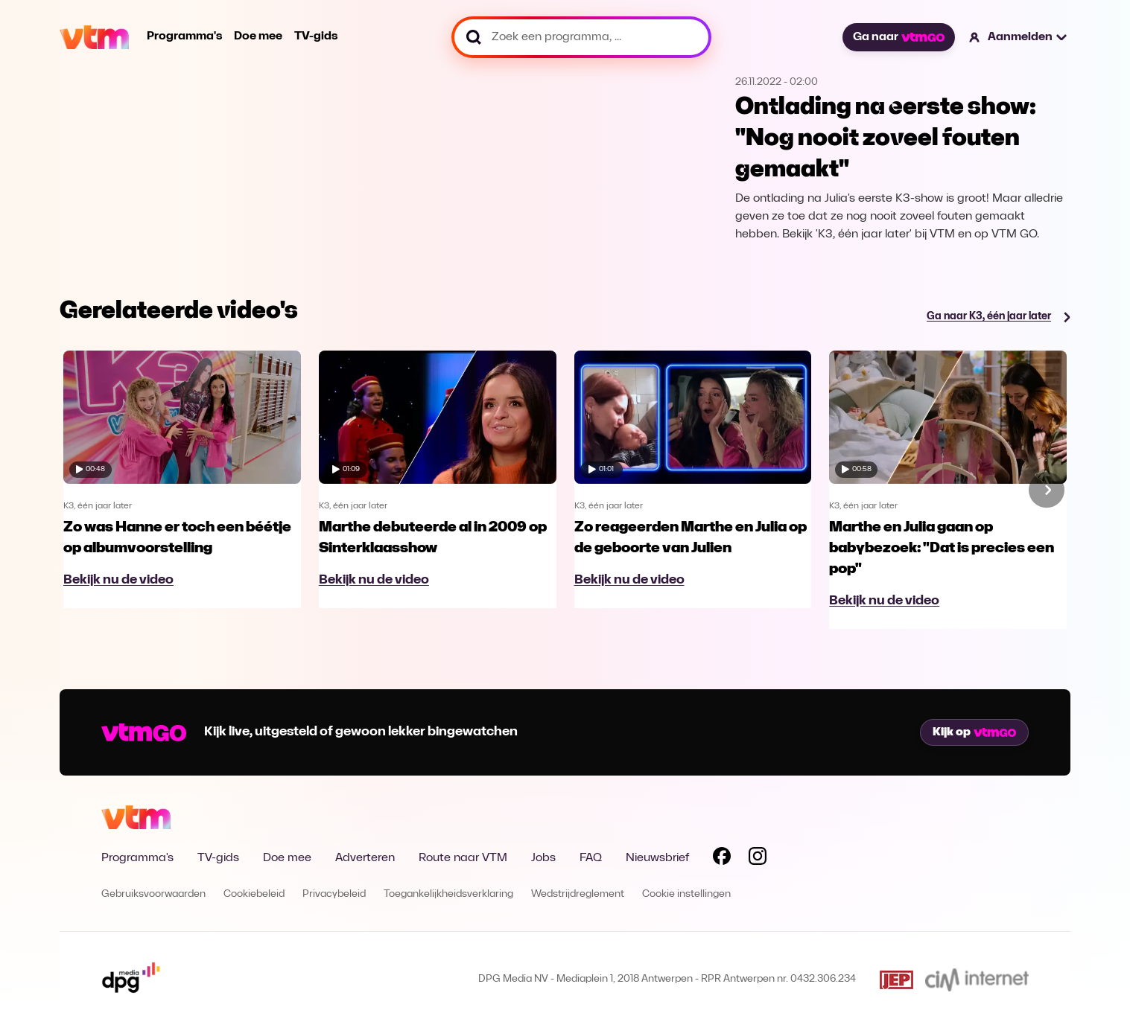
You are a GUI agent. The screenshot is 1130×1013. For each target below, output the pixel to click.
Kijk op (974, 732)
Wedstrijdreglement (577, 894)
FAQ (591, 858)
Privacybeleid (334, 894)
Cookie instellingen (686, 894)
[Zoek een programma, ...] (581, 37)
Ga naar (898, 37)
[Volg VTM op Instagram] (757, 859)
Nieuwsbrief (657, 858)
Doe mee (258, 36)
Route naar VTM (463, 858)
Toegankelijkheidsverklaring (448, 894)
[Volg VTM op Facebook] (722, 859)
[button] (1018, 37)
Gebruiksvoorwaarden (153, 894)
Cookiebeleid (254, 894)
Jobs (543, 858)
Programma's (184, 36)
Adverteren (365, 858)
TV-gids (315, 36)
